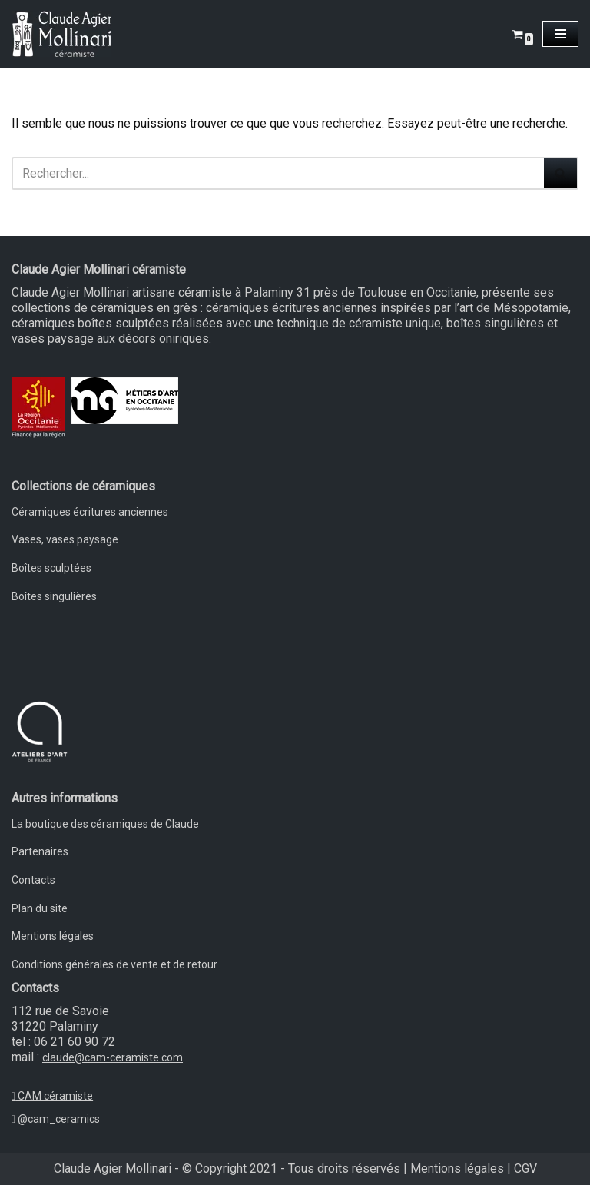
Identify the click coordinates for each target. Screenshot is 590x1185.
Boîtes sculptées (51, 568)
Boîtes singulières (54, 596)
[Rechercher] (278, 173)
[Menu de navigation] (560, 34)
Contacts (33, 880)
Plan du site (40, 908)
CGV (525, 1168)
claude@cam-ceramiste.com (112, 1057)
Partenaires (40, 851)
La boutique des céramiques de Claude (105, 824)
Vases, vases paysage (65, 539)
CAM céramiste (52, 1096)
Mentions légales (53, 936)
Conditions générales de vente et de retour (114, 964)
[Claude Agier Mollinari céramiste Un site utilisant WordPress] (61, 34)
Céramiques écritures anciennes (90, 512)
